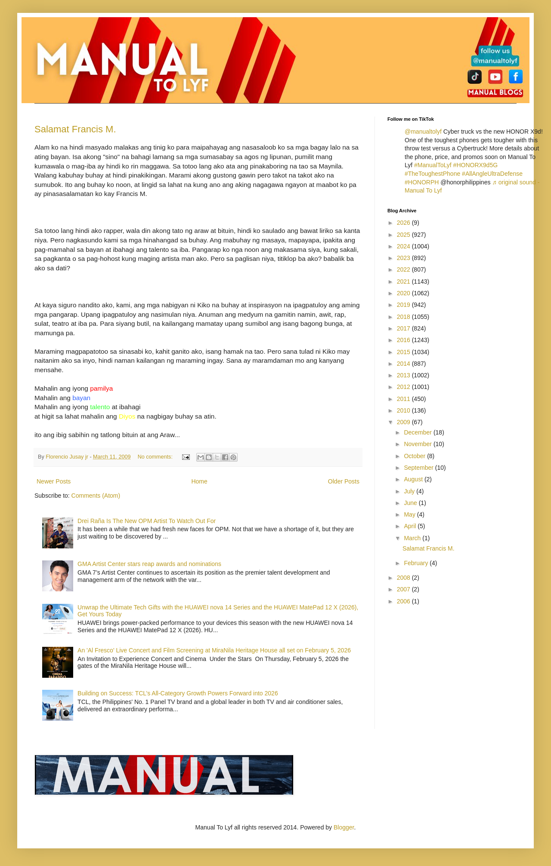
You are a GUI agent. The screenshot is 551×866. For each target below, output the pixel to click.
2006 (404, 601)
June (411, 502)
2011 (404, 398)
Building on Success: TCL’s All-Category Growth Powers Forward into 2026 (177, 693)
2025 (404, 234)
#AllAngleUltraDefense (492, 173)
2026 (404, 222)
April (411, 526)
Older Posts (343, 481)
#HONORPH (422, 182)
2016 (404, 340)
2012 (404, 386)
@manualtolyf (423, 131)
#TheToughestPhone (432, 173)
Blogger (344, 827)
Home (199, 481)
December (418, 432)
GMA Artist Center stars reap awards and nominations (149, 563)
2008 (404, 577)
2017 (404, 328)
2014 (404, 363)
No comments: (156, 457)
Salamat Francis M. (75, 129)
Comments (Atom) (96, 495)
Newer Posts (54, 481)
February (417, 563)
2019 (404, 304)
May (410, 514)
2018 (404, 316)
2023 (404, 257)
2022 (404, 269)
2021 (404, 281)
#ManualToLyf (433, 165)
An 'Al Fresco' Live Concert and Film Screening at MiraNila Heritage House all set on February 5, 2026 (214, 650)
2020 (404, 293)
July (410, 491)
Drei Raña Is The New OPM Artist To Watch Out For (146, 520)
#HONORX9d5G (475, 165)
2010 (404, 410)
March (413, 538)
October (415, 456)
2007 (404, 589)
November (418, 444)
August (414, 479)
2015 (404, 352)
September (419, 467)
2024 (404, 246)
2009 (404, 422)
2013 (404, 375)
